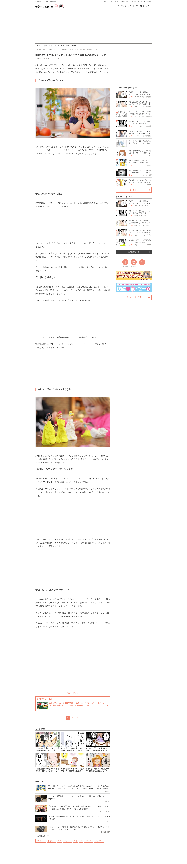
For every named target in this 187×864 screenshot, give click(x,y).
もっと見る (134, 190)
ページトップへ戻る (133, 297)
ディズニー (99, 841)
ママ (59, 841)
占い (133, 1)
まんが (129, 1)
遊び (62, 46)
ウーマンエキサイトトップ (128, 6)
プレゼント (139, 1)
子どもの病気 (71, 46)
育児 (45, 46)
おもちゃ (51, 841)
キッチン (67, 841)
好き (75, 841)
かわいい (88, 841)
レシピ (116, 1)
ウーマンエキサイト (52, 58)
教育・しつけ (54, 46)
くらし (111, 1)
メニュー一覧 (147, 1)
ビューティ (123, 1)
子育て (106, 1)
